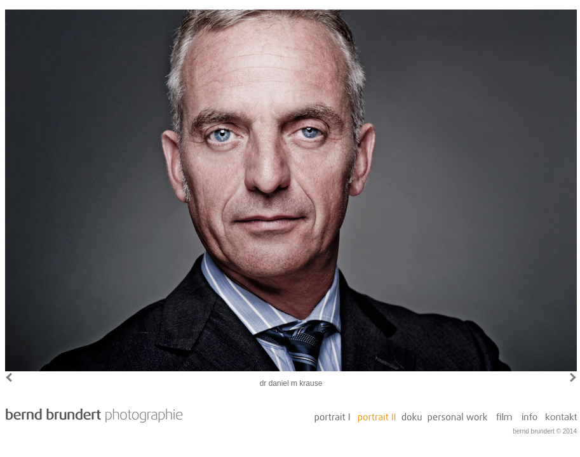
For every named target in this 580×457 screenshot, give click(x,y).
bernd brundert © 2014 (545, 431)
